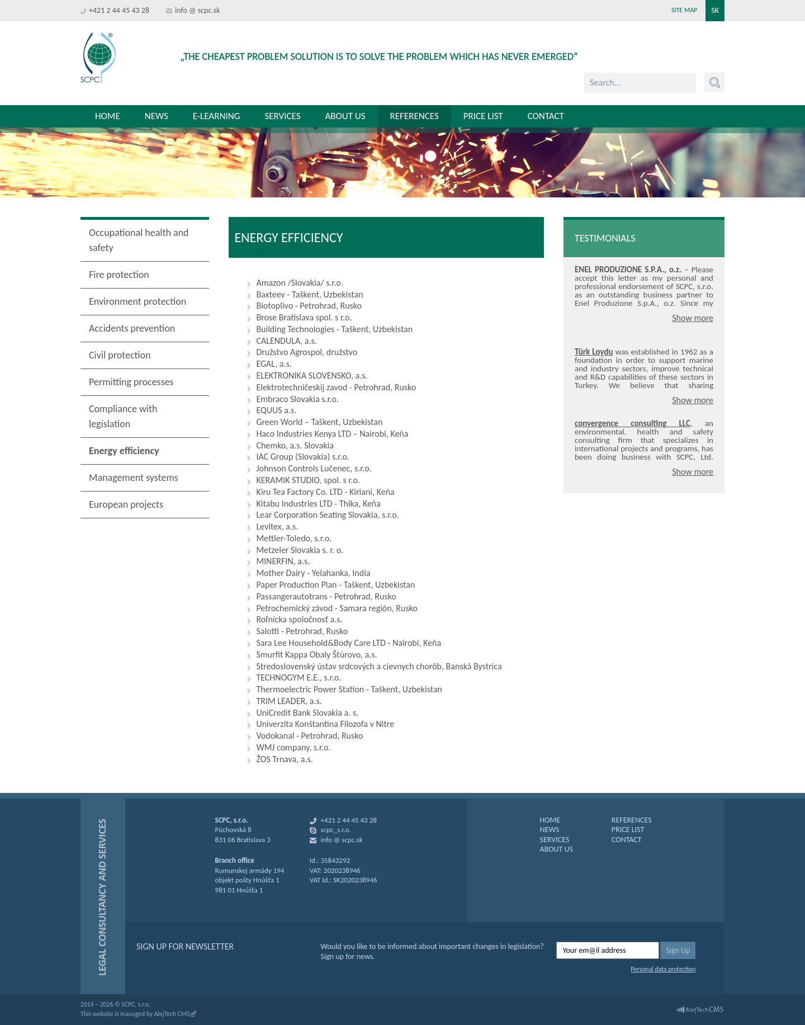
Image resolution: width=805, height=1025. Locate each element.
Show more (692, 318)
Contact (546, 116)
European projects (126, 504)
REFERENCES (632, 820)
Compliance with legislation (123, 416)
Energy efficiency (124, 451)
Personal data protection (663, 969)
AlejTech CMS (172, 1014)
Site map (684, 10)
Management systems (133, 477)
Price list (483, 116)
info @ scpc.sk (197, 10)
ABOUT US (556, 849)
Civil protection (120, 355)
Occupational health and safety (139, 240)
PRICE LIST (628, 829)
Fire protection (119, 274)
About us (345, 116)
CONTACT (627, 839)
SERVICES (555, 839)
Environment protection (137, 301)
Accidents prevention (132, 328)
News (156, 116)
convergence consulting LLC (632, 423)
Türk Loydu (594, 352)
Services (282, 116)
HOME (550, 820)
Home (107, 116)
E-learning (216, 116)
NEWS (550, 829)
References (414, 116)
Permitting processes (131, 382)
